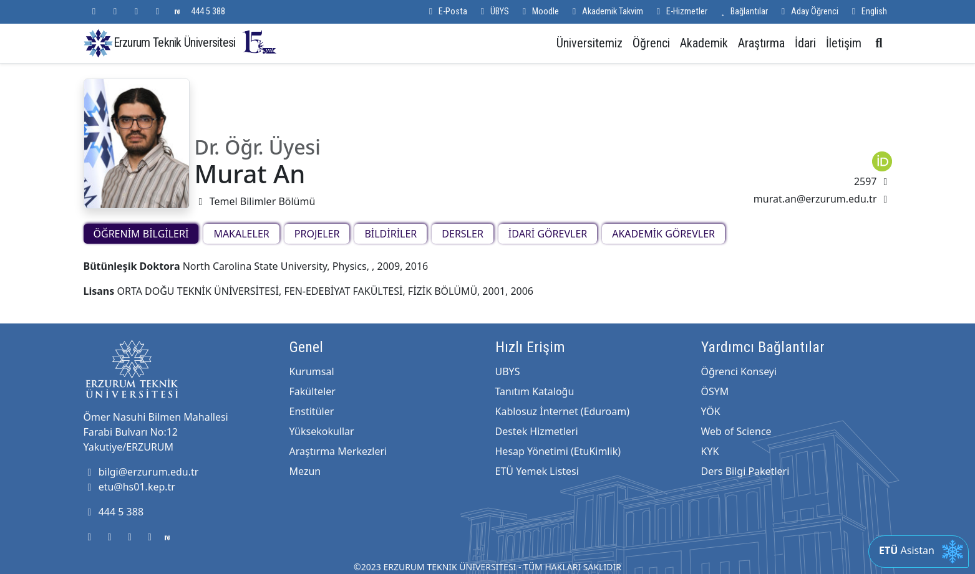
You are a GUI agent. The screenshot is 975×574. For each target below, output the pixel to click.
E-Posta (446, 11)
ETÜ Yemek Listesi (537, 471)
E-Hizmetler (680, 11)
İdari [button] (805, 43)
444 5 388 (208, 11)
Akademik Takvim (606, 11)
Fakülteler (312, 391)
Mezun (305, 471)
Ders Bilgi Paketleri (745, 471)
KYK (710, 451)
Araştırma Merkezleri (338, 451)
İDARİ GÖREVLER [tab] (547, 234)
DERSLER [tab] (462, 234)
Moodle (539, 11)
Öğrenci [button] (651, 43)
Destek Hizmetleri (536, 431)
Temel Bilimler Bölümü (255, 201)
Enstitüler (311, 411)
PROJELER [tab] (317, 234)
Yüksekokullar (321, 431)
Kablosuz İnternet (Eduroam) (562, 411)
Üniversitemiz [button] (589, 43)
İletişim (843, 43)
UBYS (507, 371)
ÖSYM (715, 391)
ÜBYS (493, 11)
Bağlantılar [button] (742, 11)
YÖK (710, 411)
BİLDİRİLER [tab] (390, 234)
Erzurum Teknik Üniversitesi (196, 42)
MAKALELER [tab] (241, 234)
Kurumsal (311, 371)
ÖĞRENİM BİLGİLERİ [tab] (141, 234)
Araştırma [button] (761, 43)
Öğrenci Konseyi (739, 371)
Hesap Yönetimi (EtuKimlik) (558, 451)
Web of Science (736, 431)
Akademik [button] (704, 43)
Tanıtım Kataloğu (535, 391)
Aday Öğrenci (808, 11)
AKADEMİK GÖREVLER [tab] (663, 234)
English (867, 11)
